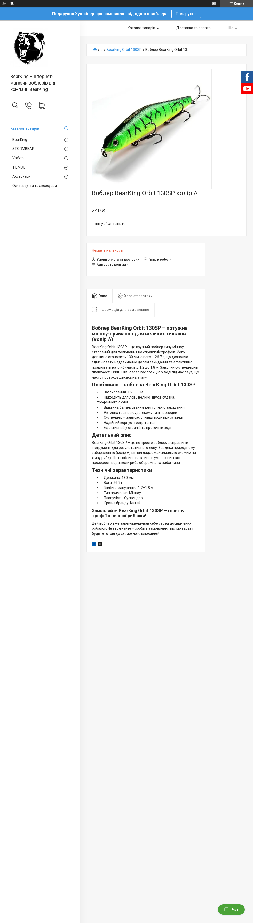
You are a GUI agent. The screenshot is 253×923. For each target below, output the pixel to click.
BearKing (19, 140)
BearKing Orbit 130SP (124, 50)
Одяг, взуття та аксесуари (34, 186)
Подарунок (186, 13)
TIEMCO (19, 167)
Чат (231, 909)
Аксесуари (21, 176)
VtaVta (18, 158)
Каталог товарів (24, 128)
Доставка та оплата (193, 28)
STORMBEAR (23, 149)
